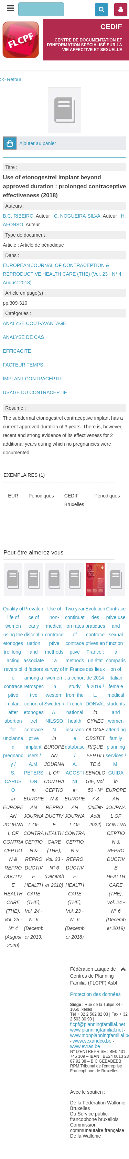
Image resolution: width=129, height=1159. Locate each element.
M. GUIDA (115, 768)
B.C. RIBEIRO (18, 216)
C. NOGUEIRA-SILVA (77, 216)
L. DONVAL (95, 699)
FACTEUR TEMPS (23, 365)
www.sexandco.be (92, 1041)
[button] (10, 143)
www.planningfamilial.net (96, 1030)
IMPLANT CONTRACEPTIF (32, 378)
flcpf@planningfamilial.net (97, 1024)
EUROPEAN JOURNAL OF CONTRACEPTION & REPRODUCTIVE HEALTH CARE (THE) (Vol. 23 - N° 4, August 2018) (62, 274)
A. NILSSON (54, 721)
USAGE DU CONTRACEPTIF (35, 392)
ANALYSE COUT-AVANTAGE (34, 323)
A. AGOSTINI (75, 772)
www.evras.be (85, 1046)
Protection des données (95, 994)
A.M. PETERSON (33, 772)
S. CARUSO (13, 781)
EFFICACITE (17, 351)
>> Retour (10, 79)
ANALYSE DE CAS (23, 337)
